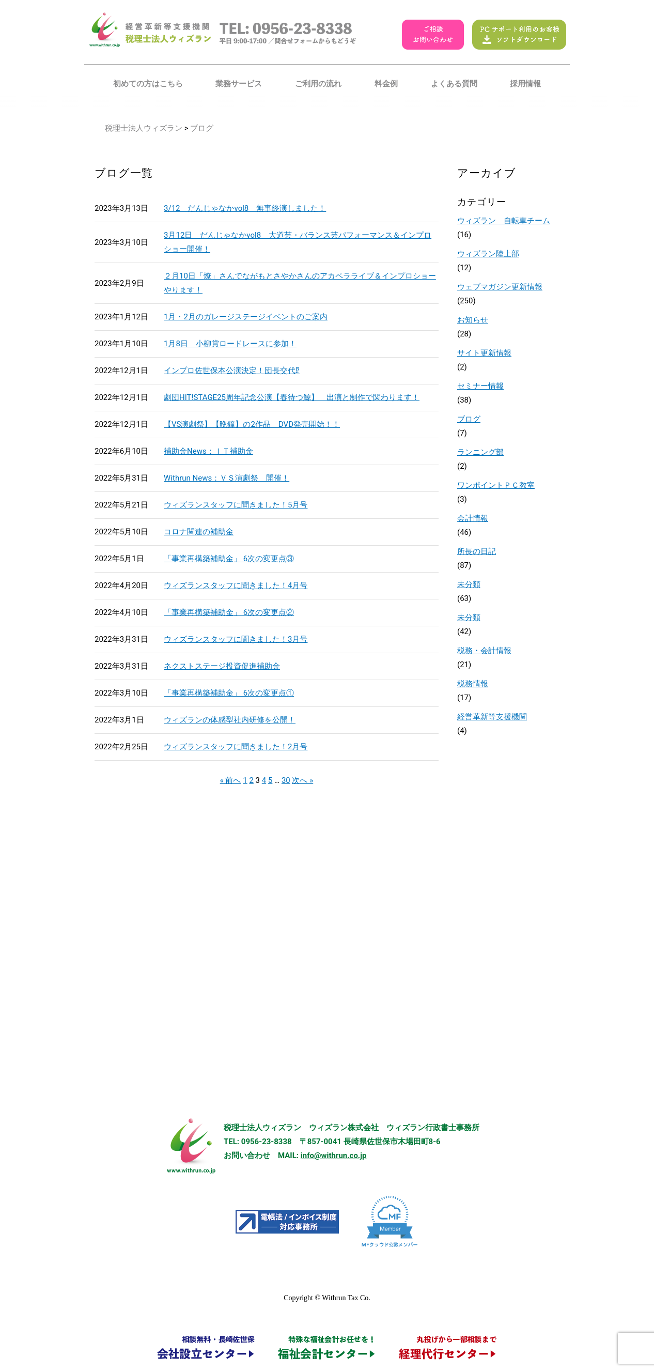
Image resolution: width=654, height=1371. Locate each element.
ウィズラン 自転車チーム (503, 220)
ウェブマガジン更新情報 (499, 286)
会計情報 (472, 518)
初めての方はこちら (148, 83)
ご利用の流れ (318, 83)
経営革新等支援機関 (492, 716)
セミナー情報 (480, 386)
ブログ (468, 419)
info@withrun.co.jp (334, 1155)
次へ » (302, 780)
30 (286, 780)
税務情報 (472, 683)
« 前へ (230, 780)
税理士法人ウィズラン (143, 128)
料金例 (386, 83)
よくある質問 (454, 83)
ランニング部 (480, 452)
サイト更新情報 (484, 353)
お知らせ (472, 320)
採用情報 (525, 83)
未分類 (468, 584)
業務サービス (238, 83)
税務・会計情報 (484, 650)
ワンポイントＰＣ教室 (496, 485)
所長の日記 (476, 551)
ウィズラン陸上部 (488, 253)
